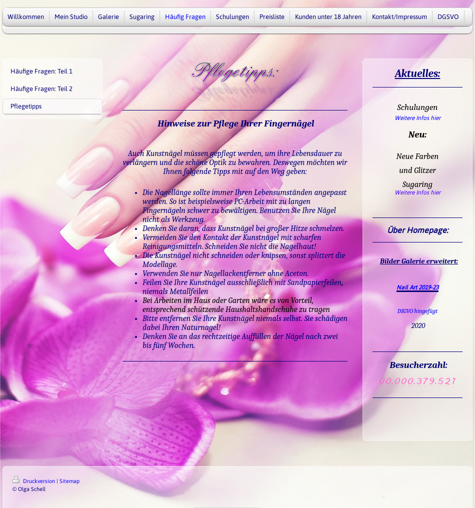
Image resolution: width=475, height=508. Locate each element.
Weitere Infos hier (417, 118)
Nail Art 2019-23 (417, 287)
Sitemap (70, 481)
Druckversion (34, 481)
